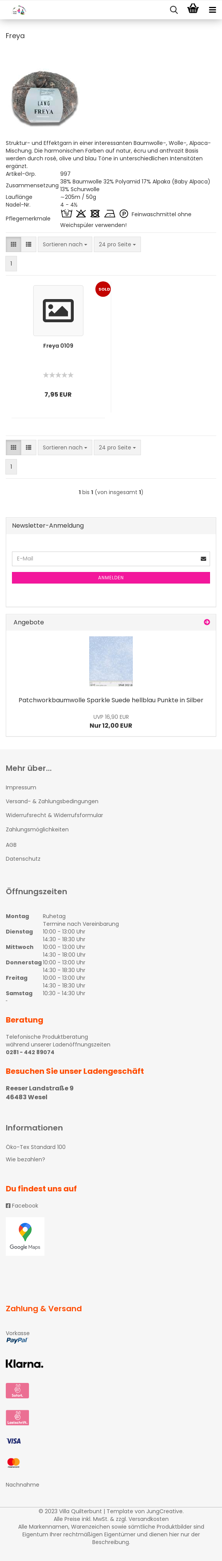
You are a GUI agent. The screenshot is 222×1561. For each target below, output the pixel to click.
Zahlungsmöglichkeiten (37, 829)
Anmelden (111, 577)
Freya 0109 (58, 346)
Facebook (22, 1205)
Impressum (21, 787)
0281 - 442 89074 (30, 1052)
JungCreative (164, 1511)
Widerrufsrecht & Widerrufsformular (54, 815)
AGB (11, 845)
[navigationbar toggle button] (212, 10)
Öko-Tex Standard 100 (36, 1147)
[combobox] (65, 244)
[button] (13, 244)
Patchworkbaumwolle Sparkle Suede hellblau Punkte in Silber (111, 700)
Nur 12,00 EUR (111, 721)
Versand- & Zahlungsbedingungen (52, 801)
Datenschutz (23, 859)
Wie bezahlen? (25, 1159)
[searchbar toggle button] (173, 10)
